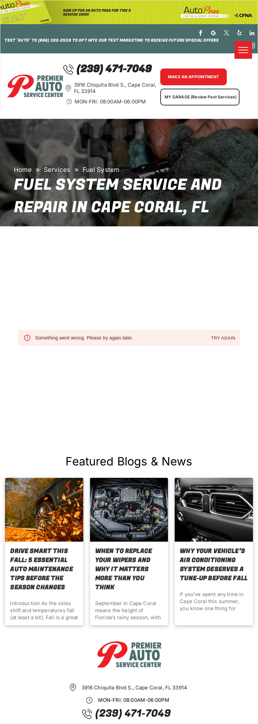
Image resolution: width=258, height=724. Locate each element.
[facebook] (200, 34)
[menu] (243, 50)
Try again (223, 338)
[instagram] (252, 46)
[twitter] (226, 34)
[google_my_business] (213, 34)
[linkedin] (252, 34)
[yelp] (239, 34)
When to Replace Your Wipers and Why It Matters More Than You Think (123, 569)
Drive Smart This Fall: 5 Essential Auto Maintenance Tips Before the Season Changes (41, 569)
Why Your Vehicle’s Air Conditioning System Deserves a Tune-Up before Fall (214, 565)
